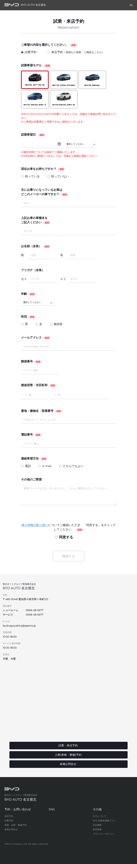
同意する (64, 537)
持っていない (60, 176)
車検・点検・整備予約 (15, 825)
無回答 (58, 324)
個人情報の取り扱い (34, 525)
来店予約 (76, 52)
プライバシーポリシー (104, 833)
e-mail (46, 466)
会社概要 (97, 825)
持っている (32, 176)
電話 (28, 466)
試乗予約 (29, 52)
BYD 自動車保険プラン (104, 820)
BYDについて (99, 816)
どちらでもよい (73, 466)
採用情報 (97, 829)
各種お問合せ (11, 829)
